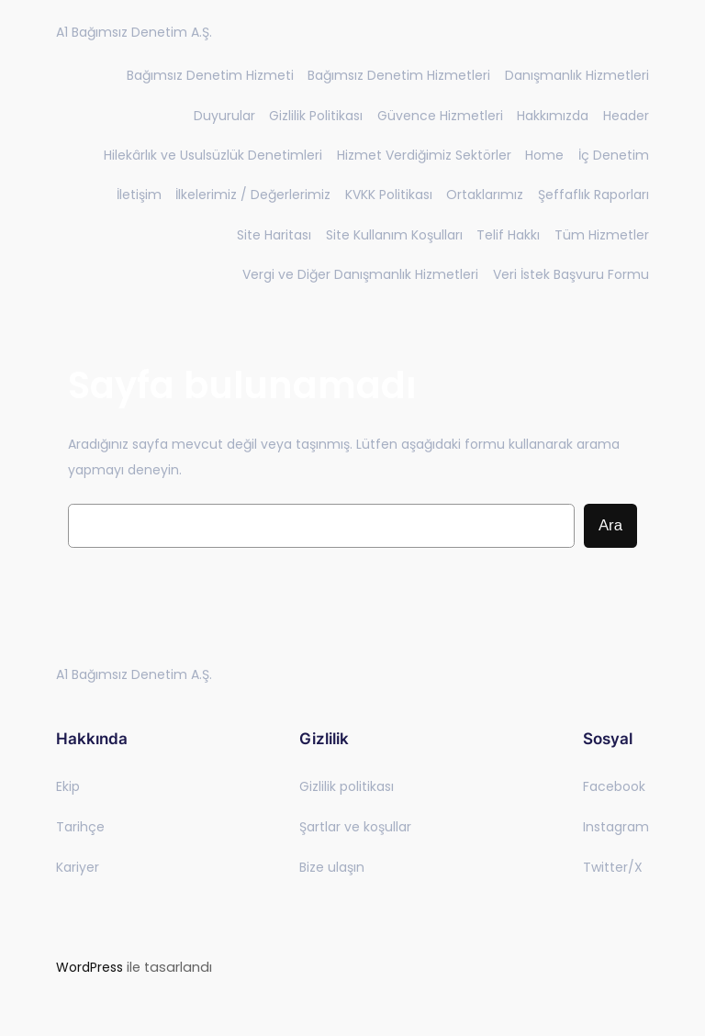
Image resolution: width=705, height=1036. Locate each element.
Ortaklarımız (484, 194)
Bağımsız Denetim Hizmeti (210, 75)
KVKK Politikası (388, 194)
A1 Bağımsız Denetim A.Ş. (134, 32)
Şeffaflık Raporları (593, 194)
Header (626, 115)
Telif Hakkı (508, 235)
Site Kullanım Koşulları (394, 235)
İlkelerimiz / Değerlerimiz (252, 194)
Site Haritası (274, 235)
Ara (610, 525)
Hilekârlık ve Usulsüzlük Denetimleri (213, 155)
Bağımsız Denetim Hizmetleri (399, 75)
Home (544, 155)
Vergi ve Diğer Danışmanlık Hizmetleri (360, 274)
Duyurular (224, 115)
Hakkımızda (552, 115)
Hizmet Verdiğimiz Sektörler (424, 155)
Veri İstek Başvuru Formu (571, 274)
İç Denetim (613, 155)
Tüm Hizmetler (601, 235)
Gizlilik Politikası (316, 115)
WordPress (89, 967)
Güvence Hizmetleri (440, 115)
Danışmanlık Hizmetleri (577, 75)
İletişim (139, 194)
